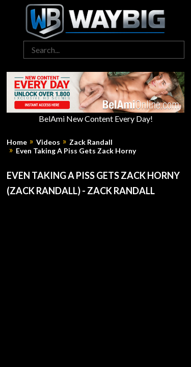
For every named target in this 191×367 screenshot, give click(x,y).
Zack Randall (91, 142)
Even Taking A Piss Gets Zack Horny (76, 151)
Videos (48, 142)
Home (17, 142)
